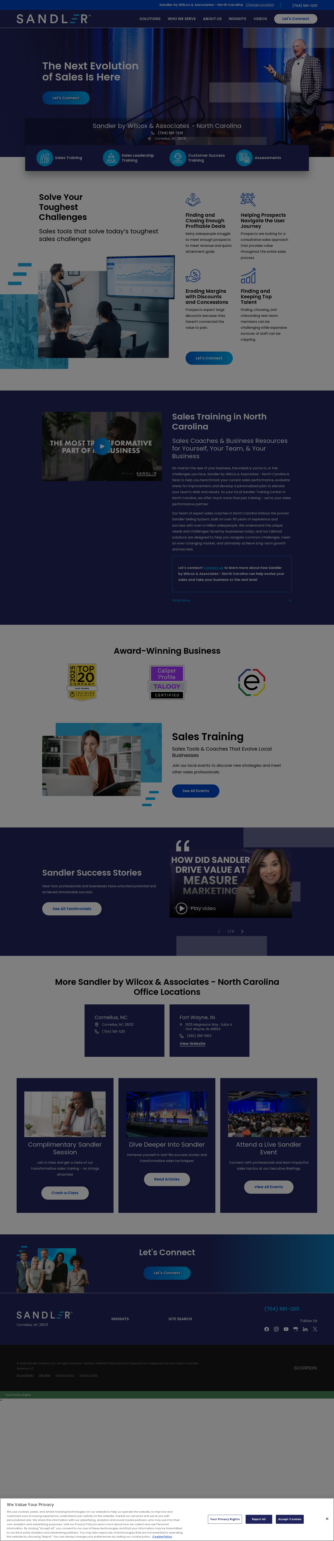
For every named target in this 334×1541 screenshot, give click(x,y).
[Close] (327, 1519)
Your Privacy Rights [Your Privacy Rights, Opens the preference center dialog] (224, 1519)
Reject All (259, 1519)
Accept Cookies (289, 1519)
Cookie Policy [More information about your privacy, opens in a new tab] (162, 1537)
